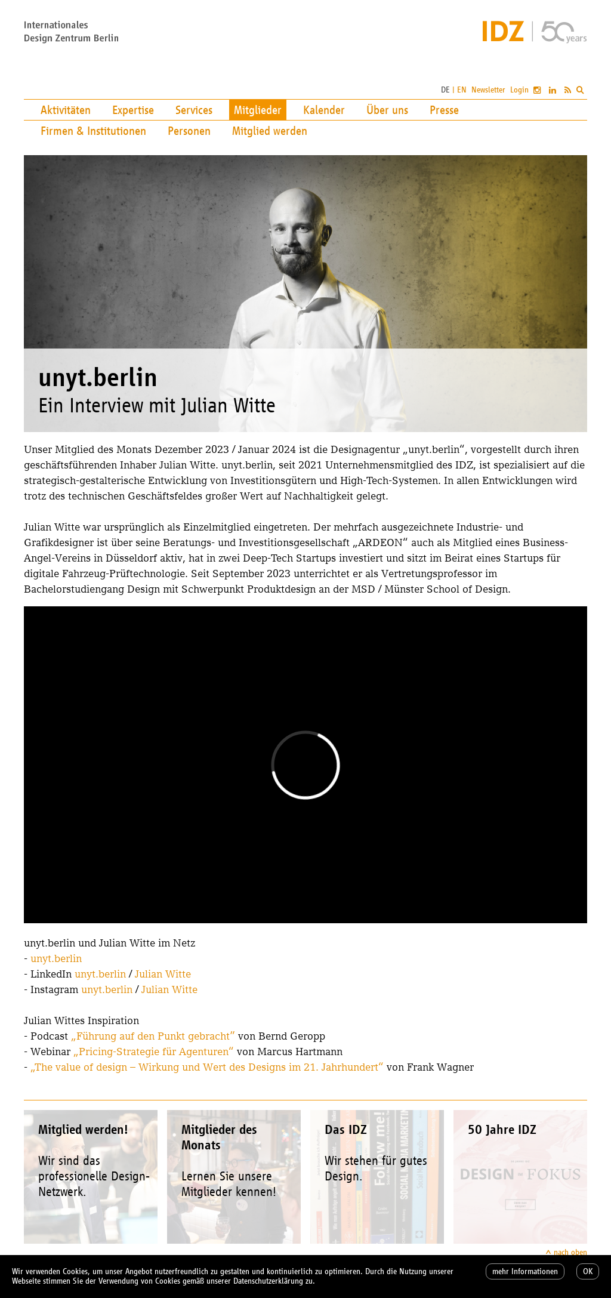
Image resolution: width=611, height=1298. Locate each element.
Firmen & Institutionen (93, 130)
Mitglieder (258, 109)
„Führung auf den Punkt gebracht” (153, 1035)
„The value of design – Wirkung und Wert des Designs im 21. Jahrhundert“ (207, 1066)
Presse (444, 109)
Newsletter (488, 89)
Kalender (324, 109)
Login (519, 89)
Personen (189, 130)
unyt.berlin (56, 958)
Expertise (133, 109)
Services (193, 109)
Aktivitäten (66, 109)
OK (588, 1271)
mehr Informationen (525, 1271)
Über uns (387, 109)
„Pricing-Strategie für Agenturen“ (153, 1051)
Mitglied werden (269, 130)
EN (462, 89)
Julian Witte (163, 973)
